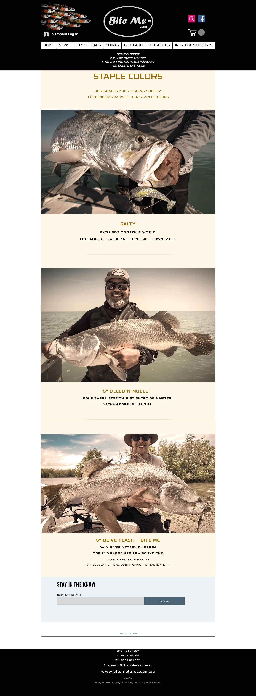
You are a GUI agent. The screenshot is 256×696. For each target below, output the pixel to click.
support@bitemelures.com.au (130, 665)
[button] (196, 32)
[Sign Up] (164, 601)
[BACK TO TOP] (128, 634)
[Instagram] (191, 18)
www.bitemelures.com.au (128, 672)
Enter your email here (69, 594)
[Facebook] (201, 18)
